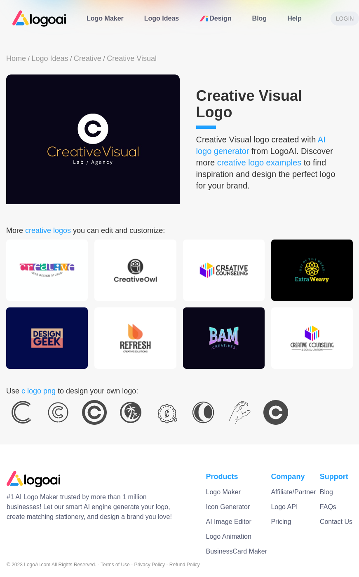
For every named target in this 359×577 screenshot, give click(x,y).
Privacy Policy (149, 565)
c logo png (38, 391)
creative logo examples (259, 162)
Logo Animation (228, 536)
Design (215, 18)
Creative (87, 58)
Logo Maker (105, 18)
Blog (259, 18)
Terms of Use (115, 565)
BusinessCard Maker (236, 551)
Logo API (284, 506)
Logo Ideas (161, 18)
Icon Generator (228, 506)
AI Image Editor (228, 521)
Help (294, 18)
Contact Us (336, 521)
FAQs (328, 506)
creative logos (48, 230)
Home (16, 58)
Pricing (281, 521)
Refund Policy (184, 565)
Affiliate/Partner (293, 492)
